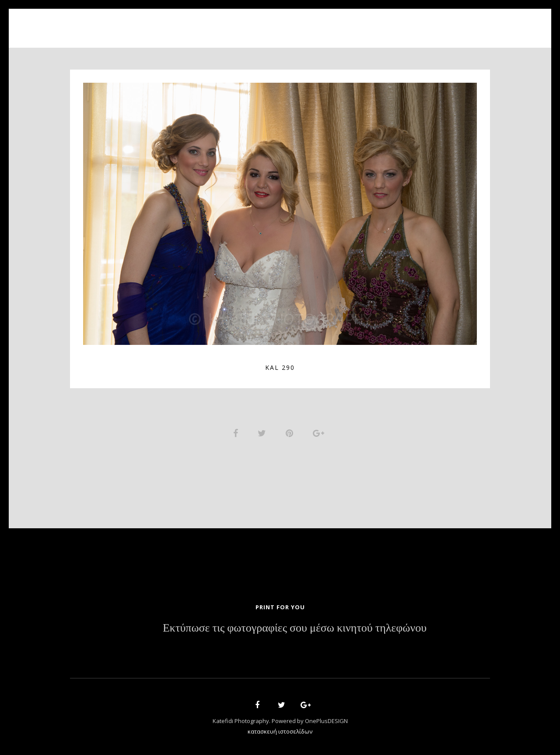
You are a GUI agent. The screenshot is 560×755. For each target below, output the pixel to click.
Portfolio (273, 23)
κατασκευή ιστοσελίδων (280, 731)
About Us (222, 23)
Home (180, 23)
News (340, 23)
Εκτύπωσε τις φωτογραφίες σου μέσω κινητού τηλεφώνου (295, 628)
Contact (380, 23)
